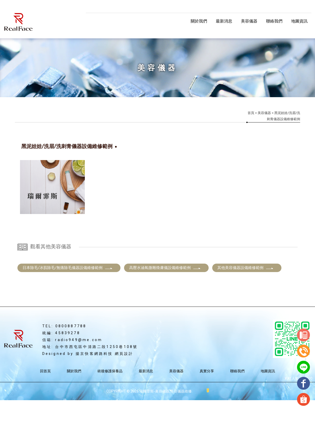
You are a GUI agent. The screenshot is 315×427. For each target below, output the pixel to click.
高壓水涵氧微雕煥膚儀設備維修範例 (165, 294)
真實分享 (207, 398)
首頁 (251, 113)
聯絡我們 (274, 21)
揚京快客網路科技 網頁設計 (105, 380)
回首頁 (45, 398)
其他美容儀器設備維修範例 (245, 294)
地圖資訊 (299, 21)
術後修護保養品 (110, 398)
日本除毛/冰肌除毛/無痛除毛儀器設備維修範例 (68, 294)
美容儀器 (249, 21)
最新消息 (224, 21)
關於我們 (199, 21)
